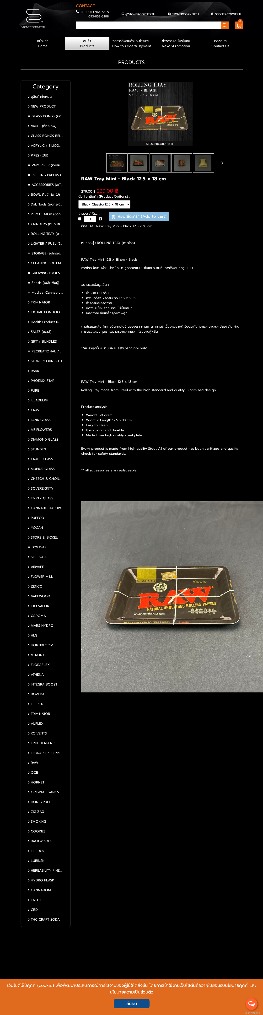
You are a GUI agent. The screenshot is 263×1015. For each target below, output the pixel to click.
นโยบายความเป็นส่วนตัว (131, 992)
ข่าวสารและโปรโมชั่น (176, 43)
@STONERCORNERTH (140, 14)
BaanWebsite (252, 1013)
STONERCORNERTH (185, 14)
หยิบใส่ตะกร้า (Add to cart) (138, 217)
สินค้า (87, 43)
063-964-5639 (98, 12)
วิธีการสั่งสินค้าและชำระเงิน (131, 43)
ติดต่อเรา (220, 43)
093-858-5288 (98, 16)
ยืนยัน (131, 1003)
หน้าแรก (43, 43)
